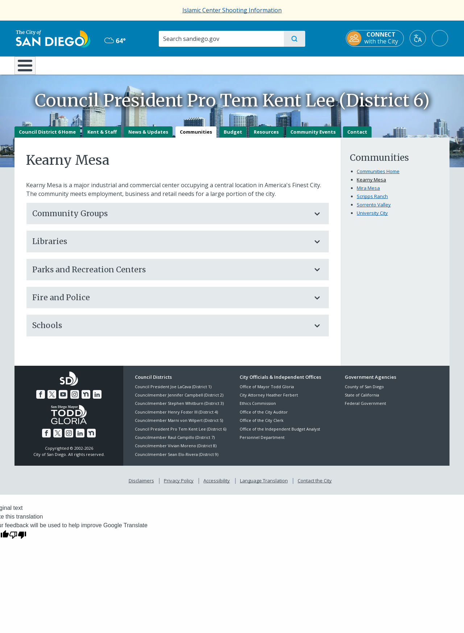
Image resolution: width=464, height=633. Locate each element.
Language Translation (264, 486)
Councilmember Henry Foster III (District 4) (176, 417)
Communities (196, 137)
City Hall (414, 64)
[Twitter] (51, 399)
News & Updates (148, 137)
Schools (170, 331)
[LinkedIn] (97, 399)
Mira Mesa (368, 193)
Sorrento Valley (374, 209)
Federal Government (365, 408)
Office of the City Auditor (264, 417)
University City (372, 218)
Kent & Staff (102, 137)
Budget (233, 137)
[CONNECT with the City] (376, 38)
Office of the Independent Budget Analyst (280, 434)
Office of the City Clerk (261, 425)
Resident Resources (142, 64)
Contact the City (315, 486)
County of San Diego (364, 391)
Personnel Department (262, 442)
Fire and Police (170, 302)
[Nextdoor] (86, 399)
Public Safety (343, 64)
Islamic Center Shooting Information (232, 10)
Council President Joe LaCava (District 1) (173, 391)
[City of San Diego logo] (51, 38)
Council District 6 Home (47, 137)
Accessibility (216, 486)
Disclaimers (141, 486)
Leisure (76, 64)
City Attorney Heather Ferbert (269, 400)
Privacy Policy (179, 486)
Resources (266, 137)
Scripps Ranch (372, 201)
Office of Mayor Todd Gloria (267, 391)
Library (272, 64)
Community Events (313, 137)
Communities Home (378, 176)
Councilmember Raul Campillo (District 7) (175, 442)
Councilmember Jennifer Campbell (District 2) (179, 400)
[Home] (28, 68)
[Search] (221, 39)
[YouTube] (63, 399)
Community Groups (170, 218)
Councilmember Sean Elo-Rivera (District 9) (176, 459)
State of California (362, 400)
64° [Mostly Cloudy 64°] (114, 40)
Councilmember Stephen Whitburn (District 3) (179, 408)
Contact (357, 137)
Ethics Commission (258, 408)
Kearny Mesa (371, 184)
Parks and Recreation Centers (170, 275)
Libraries (170, 247)
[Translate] (419, 38)
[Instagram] (74, 399)
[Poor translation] (17, 539)
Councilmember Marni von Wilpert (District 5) (179, 425)
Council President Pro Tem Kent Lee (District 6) (180, 434)
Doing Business (207, 64)
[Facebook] (40, 399)
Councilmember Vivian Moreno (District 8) (175, 451)
